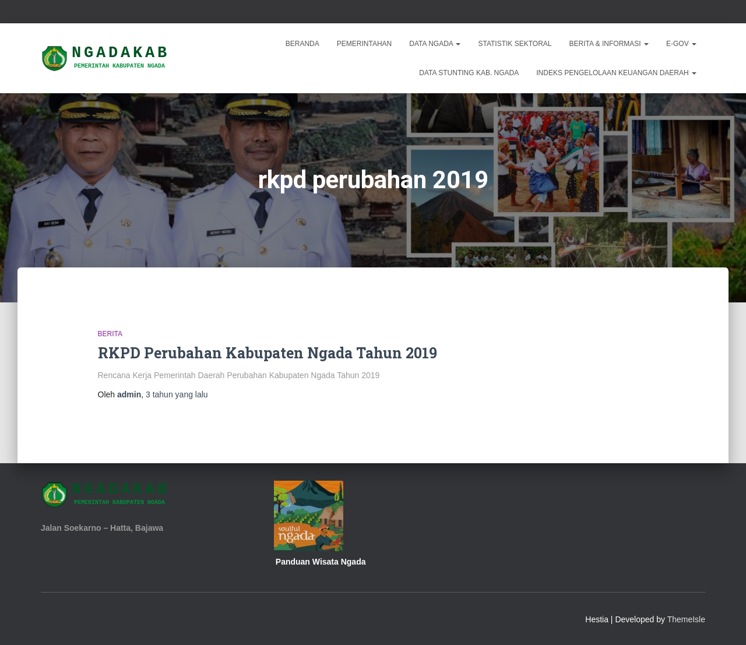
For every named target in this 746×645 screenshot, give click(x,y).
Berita (110, 334)
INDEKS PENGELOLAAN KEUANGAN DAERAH (616, 73)
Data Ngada (434, 44)
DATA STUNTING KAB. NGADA (469, 73)
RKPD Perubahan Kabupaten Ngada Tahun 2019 (267, 352)
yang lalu (177, 394)
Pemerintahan (364, 44)
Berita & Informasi (609, 44)
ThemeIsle (686, 619)
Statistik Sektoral (514, 44)
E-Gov (681, 44)
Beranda (302, 44)
